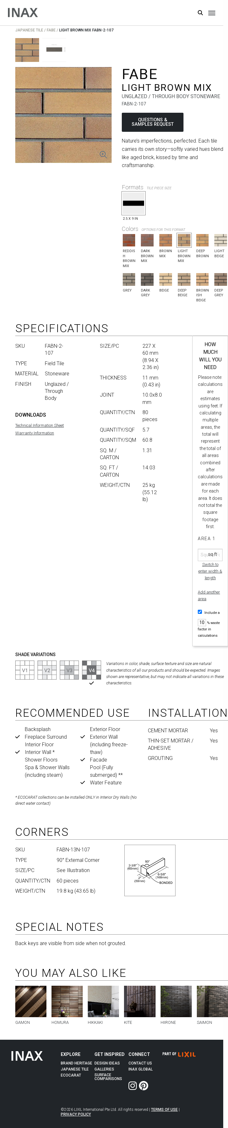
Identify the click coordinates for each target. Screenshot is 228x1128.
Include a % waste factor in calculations (209, 624)
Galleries (104, 1069)
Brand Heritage (76, 1063)
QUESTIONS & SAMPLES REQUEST (153, 122)
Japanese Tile (29, 30)
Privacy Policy (76, 1114)
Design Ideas (107, 1063)
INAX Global (140, 1069)
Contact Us (140, 1063)
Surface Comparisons (108, 1077)
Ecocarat (71, 1075)
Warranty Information (34, 433)
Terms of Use (164, 1109)
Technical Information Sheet (39, 425)
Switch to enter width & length (210, 571)
